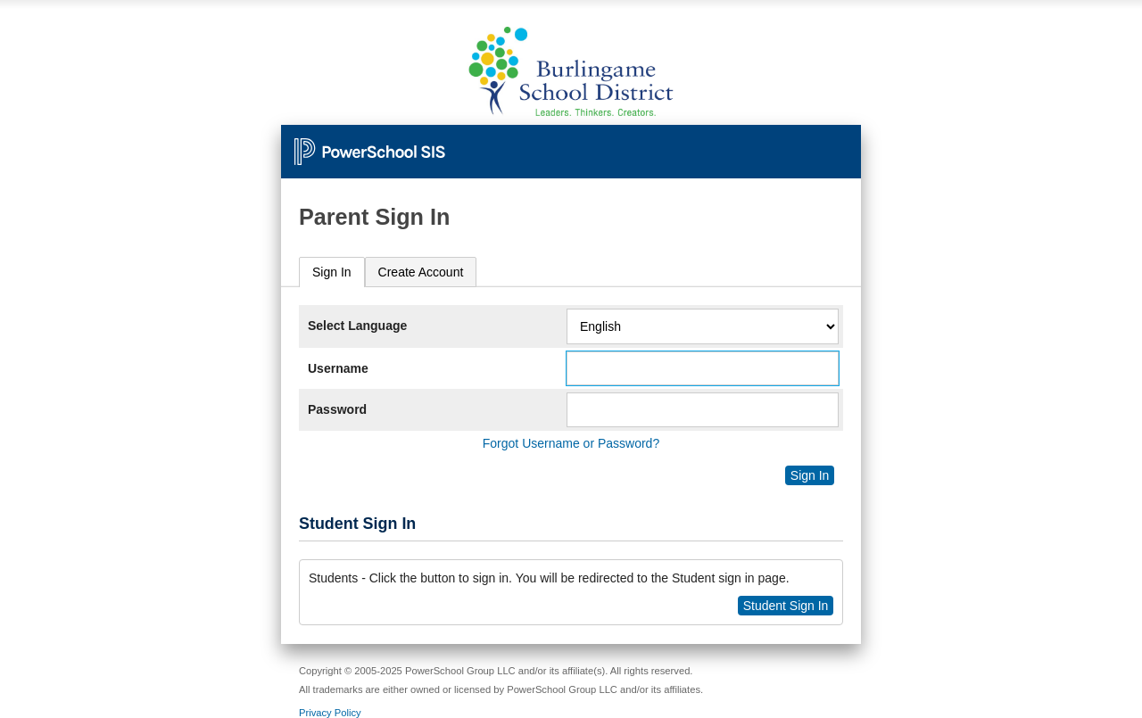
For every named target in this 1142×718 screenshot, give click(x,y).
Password (337, 409)
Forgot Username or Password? (571, 443)
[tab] (332, 272)
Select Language (357, 325)
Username (338, 368)
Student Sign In (786, 605)
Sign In (332, 272)
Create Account (421, 272)
